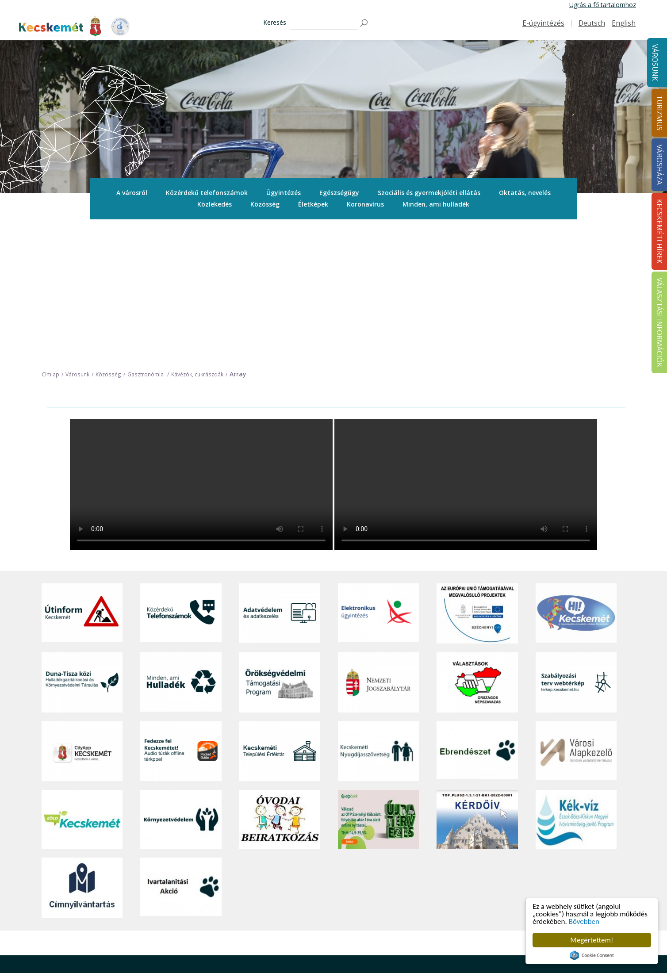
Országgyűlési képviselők (456, 863)
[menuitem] (131, 193)
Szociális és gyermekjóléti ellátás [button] (429, 192)
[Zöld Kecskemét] (82, 679)
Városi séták (326, 912)
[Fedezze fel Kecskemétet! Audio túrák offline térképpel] (180, 610)
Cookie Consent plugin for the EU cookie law (592, 955)
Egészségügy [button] (339, 192)
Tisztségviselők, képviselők (458, 853)
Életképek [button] (313, 204)
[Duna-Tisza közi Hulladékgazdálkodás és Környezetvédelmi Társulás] (82, 542)
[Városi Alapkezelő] (576, 610)
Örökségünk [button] (326, 873)
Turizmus (324, 840)
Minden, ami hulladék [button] (435, 204)
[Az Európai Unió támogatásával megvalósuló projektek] (477, 473)
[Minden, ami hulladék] (180, 542)
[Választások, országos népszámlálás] (477, 542)
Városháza (437, 840)
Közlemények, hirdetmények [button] (461, 922)
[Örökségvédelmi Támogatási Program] (279, 542)
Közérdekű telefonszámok (207, 192)
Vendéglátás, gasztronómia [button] (348, 922)
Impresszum (59, 945)
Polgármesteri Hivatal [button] (451, 883)
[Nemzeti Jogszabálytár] (378, 542)
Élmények (322, 893)
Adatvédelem (439, 902)
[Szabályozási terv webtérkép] (576, 542)
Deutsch (592, 23)
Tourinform (325, 853)
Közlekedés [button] (214, 204)
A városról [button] (131, 192)
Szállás (318, 932)
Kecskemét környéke (338, 902)
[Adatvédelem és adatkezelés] (279, 473)
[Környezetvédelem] (180, 679)
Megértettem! (591, 940)
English (624, 23)
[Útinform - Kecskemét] (82, 473)
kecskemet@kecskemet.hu (100, 925)
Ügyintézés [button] (283, 192)
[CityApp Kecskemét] (82, 610)
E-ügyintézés (543, 23)
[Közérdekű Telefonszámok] (180, 473)
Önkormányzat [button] (442, 873)
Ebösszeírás (438, 962)
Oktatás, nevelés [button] (525, 192)
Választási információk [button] (453, 932)
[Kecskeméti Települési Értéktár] (279, 610)
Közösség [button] (265, 204)
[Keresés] (324, 23)
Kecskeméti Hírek (560, 840)
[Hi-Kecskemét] (576, 473)
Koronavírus (365, 204)
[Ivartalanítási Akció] (180, 747)
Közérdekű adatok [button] (447, 893)
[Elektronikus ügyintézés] (378, 473)
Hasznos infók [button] (329, 958)
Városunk (654, 62)
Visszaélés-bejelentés (451, 952)
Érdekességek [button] (328, 883)
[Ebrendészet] (477, 610)
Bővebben (584, 921)
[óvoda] (279, 679)
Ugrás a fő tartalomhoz (602, 4)
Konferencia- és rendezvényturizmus (337, 945)
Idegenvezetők (329, 863)
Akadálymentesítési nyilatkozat (465, 942)
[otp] (378, 679)
